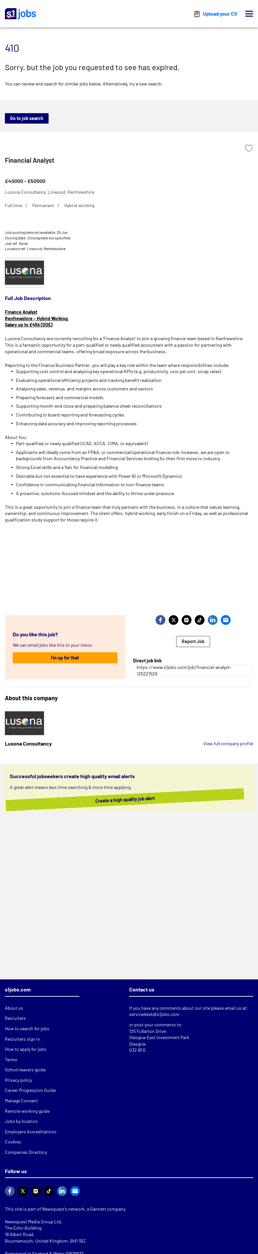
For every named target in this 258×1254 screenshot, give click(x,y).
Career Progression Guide (30, 1090)
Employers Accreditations (30, 1131)
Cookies (13, 1141)
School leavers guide (25, 1069)
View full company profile (228, 743)
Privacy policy (18, 1080)
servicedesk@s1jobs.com (154, 1014)
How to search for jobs (27, 1028)
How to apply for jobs (25, 1049)
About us (14, 1008)
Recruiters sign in (22, 1039)
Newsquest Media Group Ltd (33, 1221)
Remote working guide (27, 1111)
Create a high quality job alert (132, 800)
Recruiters (15, 1018)
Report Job (193, 641)
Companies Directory (26, 1152)
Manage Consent (21, 1100)
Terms (11, 1059)
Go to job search (26, 118)
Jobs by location (21, 1121)
